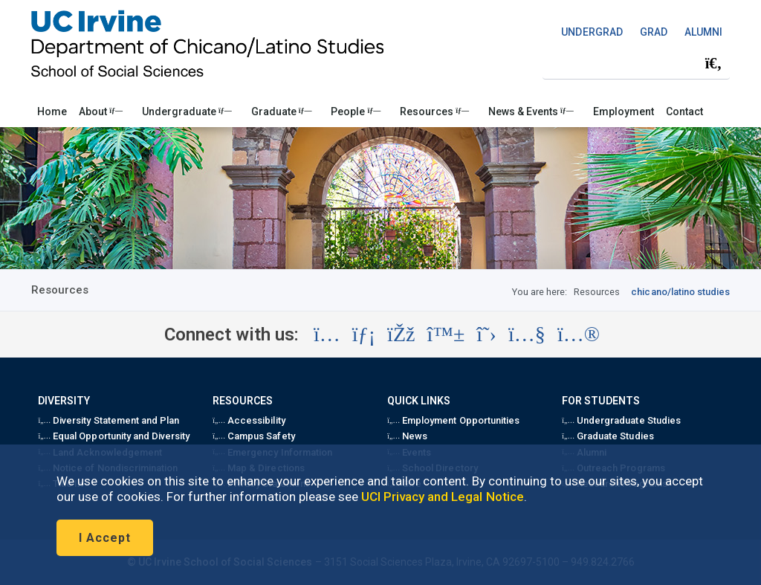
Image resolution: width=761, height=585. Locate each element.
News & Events (531, 111)
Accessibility (249, 420)
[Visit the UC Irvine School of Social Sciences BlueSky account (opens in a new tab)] (446, 334)
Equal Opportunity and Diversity (114, 436)
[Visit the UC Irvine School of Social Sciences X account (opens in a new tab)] (486, 334)
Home (52, 111)
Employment (623, 111)
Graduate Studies (607, 436)
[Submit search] (713, 64)
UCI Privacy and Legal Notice (442, 496)
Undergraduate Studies (621, 420)
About (101, 111)
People (355, 111)
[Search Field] (636, 64)
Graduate (281, 111)
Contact (684, 111)
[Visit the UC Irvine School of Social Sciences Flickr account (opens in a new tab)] (578, 334)
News (407, 436)
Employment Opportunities (453, 420)
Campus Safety (253, 436)
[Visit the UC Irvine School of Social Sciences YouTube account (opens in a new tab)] (526, 334)
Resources (434, 111)
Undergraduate (187, 111)
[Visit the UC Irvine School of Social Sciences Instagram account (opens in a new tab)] (327, 334)
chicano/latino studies (680, 291)
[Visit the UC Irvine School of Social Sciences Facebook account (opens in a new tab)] (401, 334)
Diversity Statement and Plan (108, 420)
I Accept (105, 538)
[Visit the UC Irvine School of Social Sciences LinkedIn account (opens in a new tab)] (363, 334)
